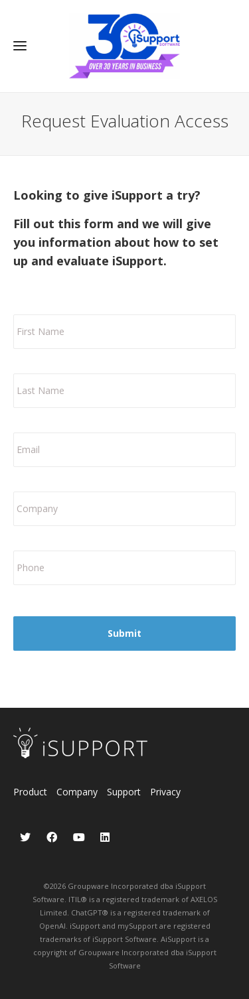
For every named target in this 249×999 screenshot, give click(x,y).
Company (77, 791)
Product (30, 791)
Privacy (165, 791)
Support (124, 791)
